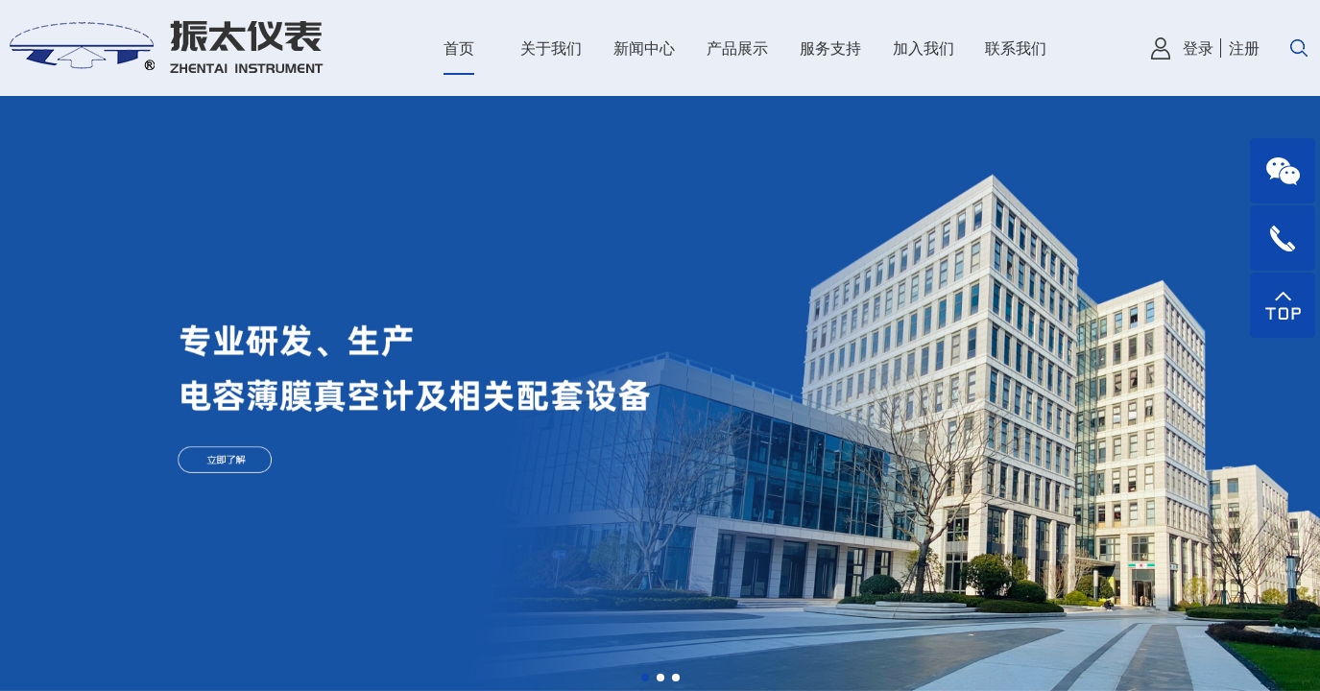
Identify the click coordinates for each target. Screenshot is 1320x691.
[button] (645, 677)
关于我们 (551, 48)
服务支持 (830, 48)
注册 (1244, 48)
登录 (1198, 48)
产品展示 (737, 48)
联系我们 (1015, 48)
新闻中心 (644, 48)
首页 (459, 48)
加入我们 (923, 48)
